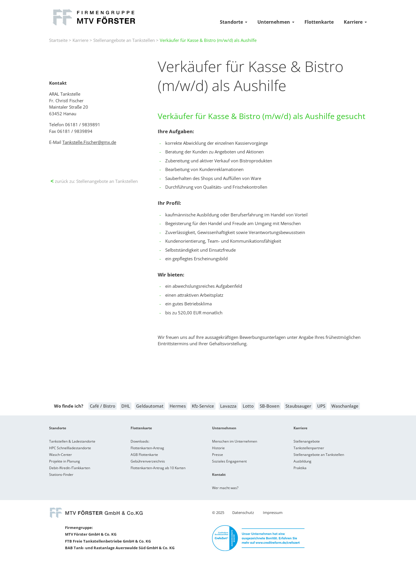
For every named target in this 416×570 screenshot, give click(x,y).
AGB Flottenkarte (144, 454)
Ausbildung (302, 461)
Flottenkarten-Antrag (147, 447)
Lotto (248, 406)
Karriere (353, 22)
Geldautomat (150, 406)
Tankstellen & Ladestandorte (72, 441)
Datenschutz (243, 512)
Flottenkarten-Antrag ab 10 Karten (158, 467)
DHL (125, 406)
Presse (217, 454)
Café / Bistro (102, 406)
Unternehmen (273, 22)
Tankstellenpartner (309, 447)
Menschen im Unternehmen (234, 441)
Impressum (273, 512)
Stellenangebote (307, 441)
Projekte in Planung (64, 461)
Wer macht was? (225, 487)
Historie (218, 447)
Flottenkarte (319, 22)
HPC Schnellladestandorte (70, 447)
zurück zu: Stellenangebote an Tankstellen (94, 181)
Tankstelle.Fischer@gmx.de (89, 142)
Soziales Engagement (229, 461)
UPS (321, 406)
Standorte (231, 22)
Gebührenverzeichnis (148, 461)
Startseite (58, 40)
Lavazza (228, 406)
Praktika (300, 467)
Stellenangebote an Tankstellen (124, 40)
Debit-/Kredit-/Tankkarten (69, 467)
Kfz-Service (203, 406)
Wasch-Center (60, 454)
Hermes (178, 406)
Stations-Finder (61, 474)
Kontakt (219, 474)
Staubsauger (298, 406)
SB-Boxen (269, 406)
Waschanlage (345, 406)
